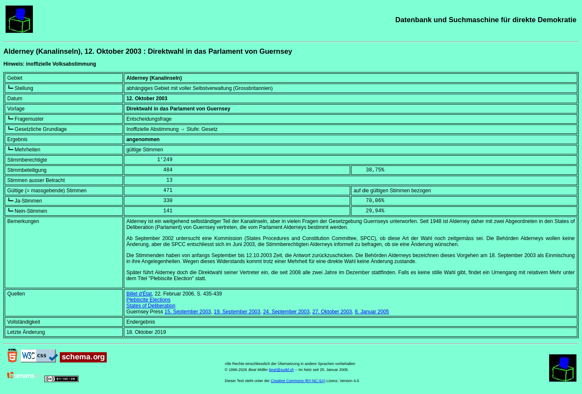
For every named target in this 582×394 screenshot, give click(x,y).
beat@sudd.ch (281, 370)
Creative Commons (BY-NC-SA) (298, 381)
